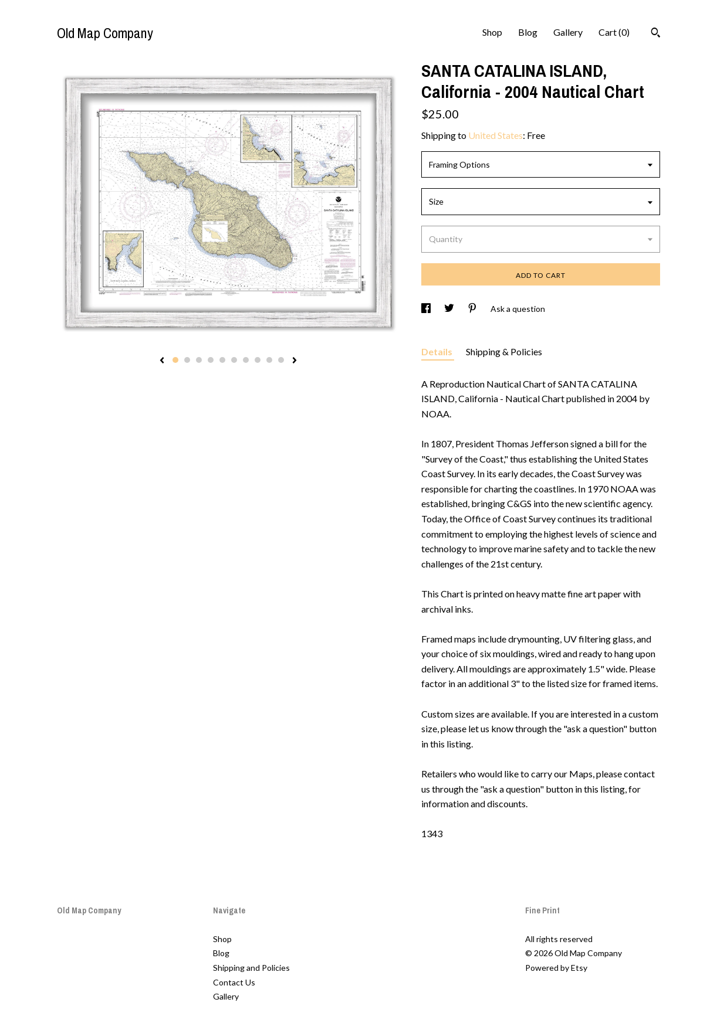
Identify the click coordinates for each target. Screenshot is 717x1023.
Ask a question (518, 309)
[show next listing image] (294, 361)
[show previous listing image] (162, 361)
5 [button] (222, 360)
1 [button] (175, 360)
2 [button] (187, 360)
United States (495, 135)
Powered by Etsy (556, 968)
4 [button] (211, 360)
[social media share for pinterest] (473, 309)
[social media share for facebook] (426, 309)
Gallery (568, 32)
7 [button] (246, 360)
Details (437, 351)
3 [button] (199, 360)
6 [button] (234, 360)
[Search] (655, 34)
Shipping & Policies (504, 351)
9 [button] (269, 360)
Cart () (614, 32)
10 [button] (281, 360)
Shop (492, 32)
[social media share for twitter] (450, 309)
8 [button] (258, 360)
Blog (527, 32)
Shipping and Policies (251, 968)
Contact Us (234, 982)
